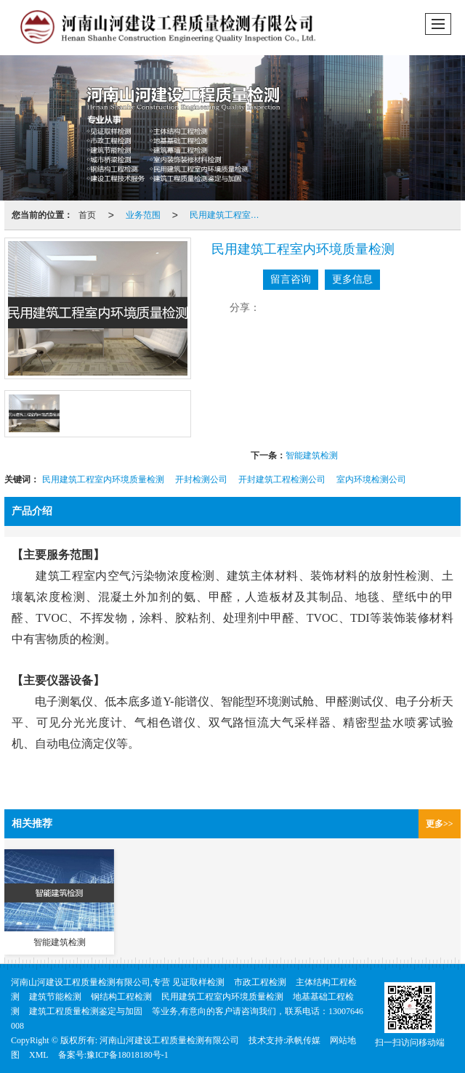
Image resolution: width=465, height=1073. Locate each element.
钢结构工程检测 (121, 997)
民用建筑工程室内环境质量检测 (229, 215)
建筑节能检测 (55, 997)
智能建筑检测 (312, 455)
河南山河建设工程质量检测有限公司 (169, 1040)
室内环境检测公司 (371, 479)
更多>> (439, 824)
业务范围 (143, 215)
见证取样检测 (198, 982)
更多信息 (352, 279)
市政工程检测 (260, 982)
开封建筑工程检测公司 (282, 479)
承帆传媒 (303, 1040)
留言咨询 (290, 279)
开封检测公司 (201, 479)
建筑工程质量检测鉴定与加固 (85, 1011)
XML (39, 1055)
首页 (87, 215)
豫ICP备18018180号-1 (127, 1055)
